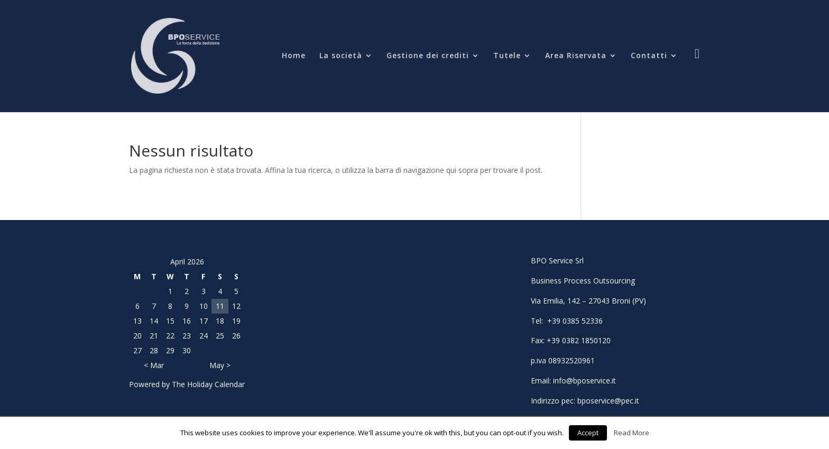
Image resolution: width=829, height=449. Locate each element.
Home (294, 56)
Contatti (649, 56)
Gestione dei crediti (427, 56)
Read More (631, 432)
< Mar (154, 365)
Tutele (507, 56)
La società (340, 56)
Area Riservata (575, 56)
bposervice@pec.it (608, 401)
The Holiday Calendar (208, 384)
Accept (587, 432)
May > (220, 365)
